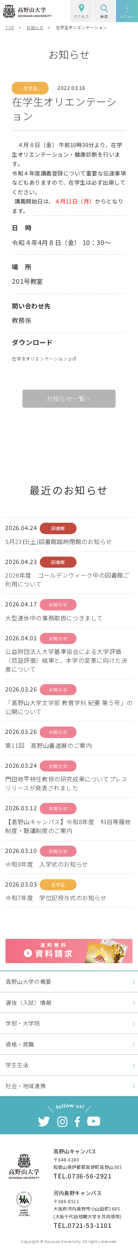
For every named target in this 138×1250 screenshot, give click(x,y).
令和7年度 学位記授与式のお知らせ (55, 897)
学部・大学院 (23, 1023)
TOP (10, 27)
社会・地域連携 (26, 1086)
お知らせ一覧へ (69, 398)
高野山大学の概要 (29, 981)
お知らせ (34, 27)
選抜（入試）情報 (29, 1002)
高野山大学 (27, 11)
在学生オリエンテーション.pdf (44, 358)
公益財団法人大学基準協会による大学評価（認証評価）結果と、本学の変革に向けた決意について (66, 660)
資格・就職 (20, 1044)
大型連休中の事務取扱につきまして (54, 617)
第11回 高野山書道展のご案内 (48, 745)
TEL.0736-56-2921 (82, 1175)
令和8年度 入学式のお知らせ (46, 864)
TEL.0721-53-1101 (82, 1225)
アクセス (81, 11)
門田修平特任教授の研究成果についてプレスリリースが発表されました (66, 783)
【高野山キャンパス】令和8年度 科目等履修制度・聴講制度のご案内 (68, 826)
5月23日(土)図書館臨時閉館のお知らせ (58, 541)
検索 (104, 11)
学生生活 (17, 1065)
